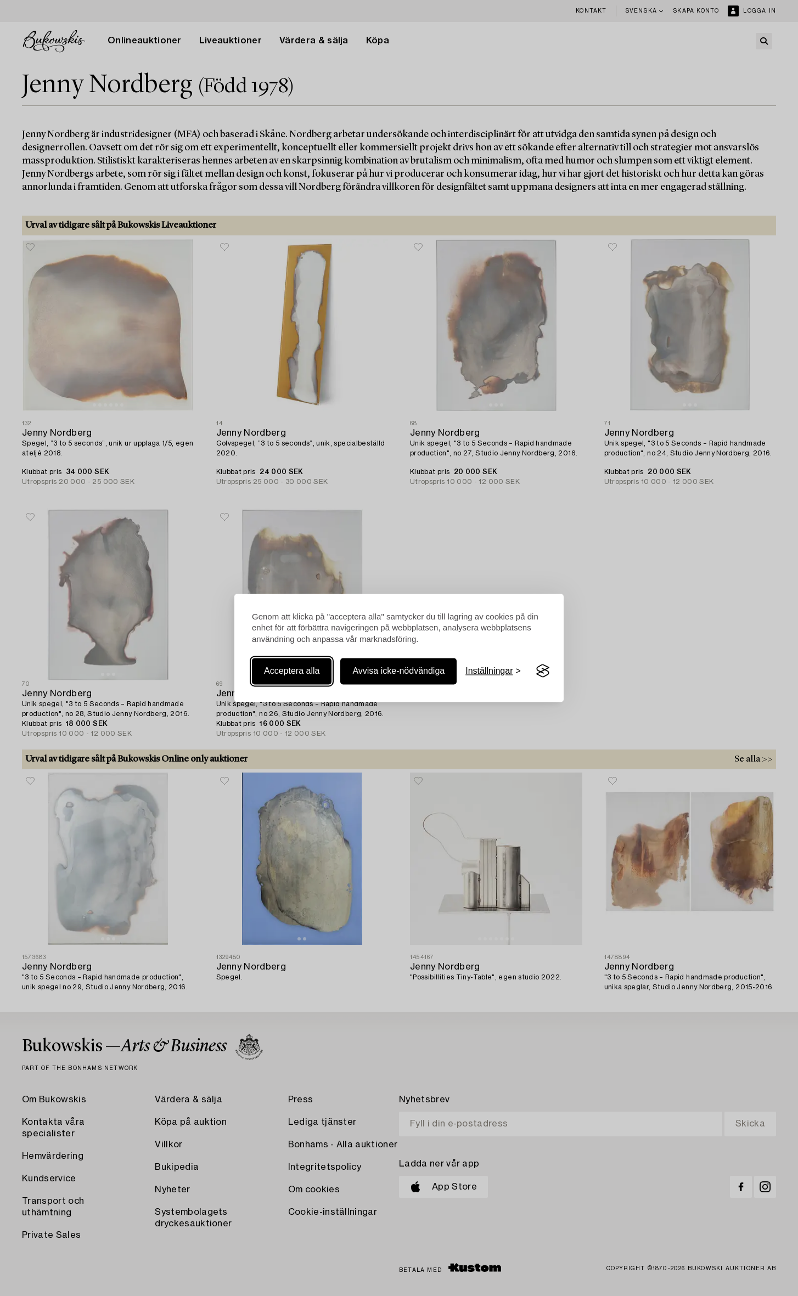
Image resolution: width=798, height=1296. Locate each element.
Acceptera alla (291, 670)
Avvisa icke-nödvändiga (398, 670)
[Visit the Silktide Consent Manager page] (543, 671)
